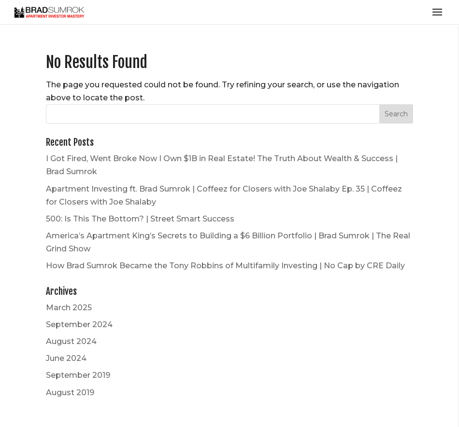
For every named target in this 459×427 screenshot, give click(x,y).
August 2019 (70, 392)
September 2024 (79, 324)
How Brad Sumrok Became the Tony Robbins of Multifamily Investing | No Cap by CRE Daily (225, 265)
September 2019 (78, 375)
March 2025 (69, 307)
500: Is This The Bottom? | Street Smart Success (140, 218)
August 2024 (71, 341)
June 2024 (66, 358)
